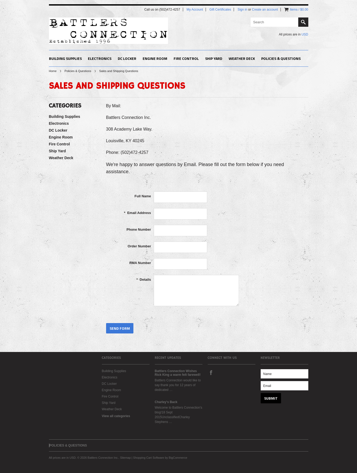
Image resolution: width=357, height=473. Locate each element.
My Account (195, 9)
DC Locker (127, 58)
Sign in (242, 9)
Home (53, 71)
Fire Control (186, 58)
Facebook (211, 372)
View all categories (116, 416)
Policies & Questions (78, 71)
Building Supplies (65, 58)
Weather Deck (242, 58)
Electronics (99, 58)
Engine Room (155, 58)
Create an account (265, 9)
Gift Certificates (220, 9)
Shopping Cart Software (148, 457)
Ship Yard (213, 58)
